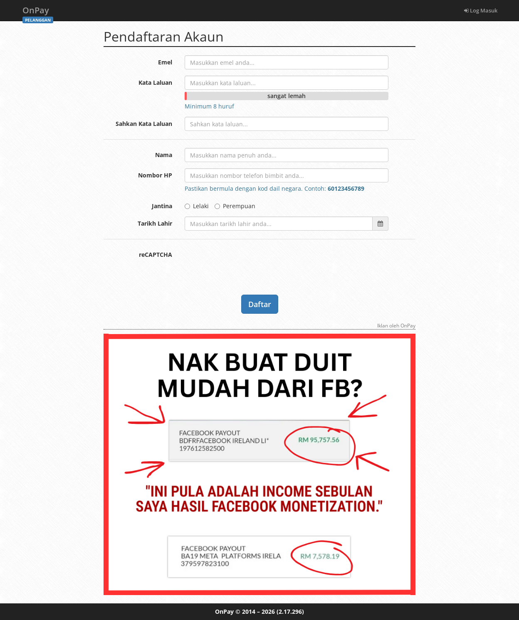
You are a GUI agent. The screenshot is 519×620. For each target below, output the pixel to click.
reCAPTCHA (155, 254)
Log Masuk (480, 10)
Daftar (259, 304)
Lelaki (197, 206)
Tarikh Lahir (155, 223)
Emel (165, 62)
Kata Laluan (155, 82)
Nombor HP (155, 175)
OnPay (37, 13)
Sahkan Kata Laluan (144, 124)
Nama (163, 155)
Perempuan (235, 206)
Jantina (162, 206)
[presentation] (248, 264)
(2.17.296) (290, 611)
